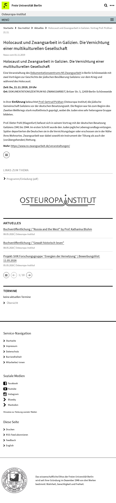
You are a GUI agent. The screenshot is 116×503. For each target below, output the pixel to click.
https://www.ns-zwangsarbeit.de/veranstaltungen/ (40, 146)
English (10, 445)
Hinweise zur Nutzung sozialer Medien (20, 412)
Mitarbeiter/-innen (15, 362)
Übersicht (10, 303)
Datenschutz (12, 351)
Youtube (12, 388)
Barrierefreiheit (14, 356)
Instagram (13, 394)
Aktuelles (39, 28)
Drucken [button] (10, 429)
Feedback (11, 440)
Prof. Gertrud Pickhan (50, 102)
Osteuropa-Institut (14, 14)
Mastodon (13, 404)
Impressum (11, 346)
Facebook (13, 383)
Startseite (8, 28)
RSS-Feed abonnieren (17, 434)
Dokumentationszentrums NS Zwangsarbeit (55, 73)
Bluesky (12, 399)
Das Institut (24, 28)
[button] (6, 275)
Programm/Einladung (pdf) (22, 179)
